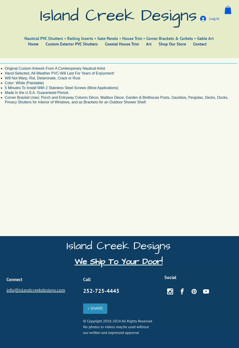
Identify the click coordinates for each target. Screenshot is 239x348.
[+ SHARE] (95, 308)
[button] (227, 10)
